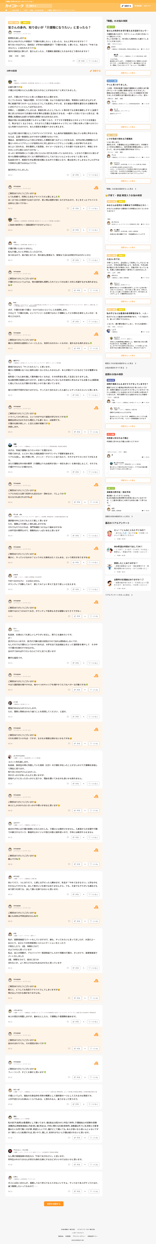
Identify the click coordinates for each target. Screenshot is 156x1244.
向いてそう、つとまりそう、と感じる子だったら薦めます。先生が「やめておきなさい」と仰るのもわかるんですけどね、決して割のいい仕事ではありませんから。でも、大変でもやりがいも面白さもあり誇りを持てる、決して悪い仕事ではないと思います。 (53, 885)
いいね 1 (93, 208)
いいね (94, 290)
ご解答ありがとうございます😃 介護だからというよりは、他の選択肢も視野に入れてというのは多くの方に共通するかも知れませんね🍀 (53, 282)
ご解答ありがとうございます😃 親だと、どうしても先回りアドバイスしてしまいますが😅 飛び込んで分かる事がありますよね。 (34, 989)
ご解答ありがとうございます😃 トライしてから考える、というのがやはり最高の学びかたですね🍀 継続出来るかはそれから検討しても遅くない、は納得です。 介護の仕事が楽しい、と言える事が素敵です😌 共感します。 (38, 420)
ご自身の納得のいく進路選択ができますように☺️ (30, 224)
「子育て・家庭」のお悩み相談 (33, 10)
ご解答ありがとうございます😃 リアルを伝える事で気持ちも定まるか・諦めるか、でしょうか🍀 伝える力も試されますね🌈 (37, 493)
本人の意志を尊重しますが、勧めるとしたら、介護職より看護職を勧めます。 (43, 1016)
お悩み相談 (15, 10)
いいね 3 (93, 61)
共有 (82, 61)
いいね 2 (93, 395)
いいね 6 (93, 175)
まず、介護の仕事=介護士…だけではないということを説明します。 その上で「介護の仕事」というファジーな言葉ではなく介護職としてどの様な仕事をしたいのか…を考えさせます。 (53, 313)
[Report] (73, 61)
